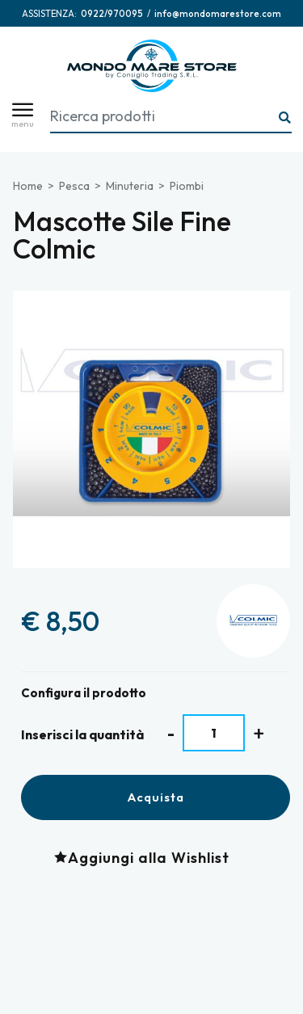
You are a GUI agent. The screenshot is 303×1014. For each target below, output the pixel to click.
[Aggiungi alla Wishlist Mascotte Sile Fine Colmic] (146, 857)
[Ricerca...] (285, 118)
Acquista (155, 797)
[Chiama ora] (112, 13)
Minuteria (130, 186)
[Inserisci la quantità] (214, 732)
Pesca (74, 186)
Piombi (187, 186)
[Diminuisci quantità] (171, 733)
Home (28, 186)
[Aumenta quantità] (259, 733)
